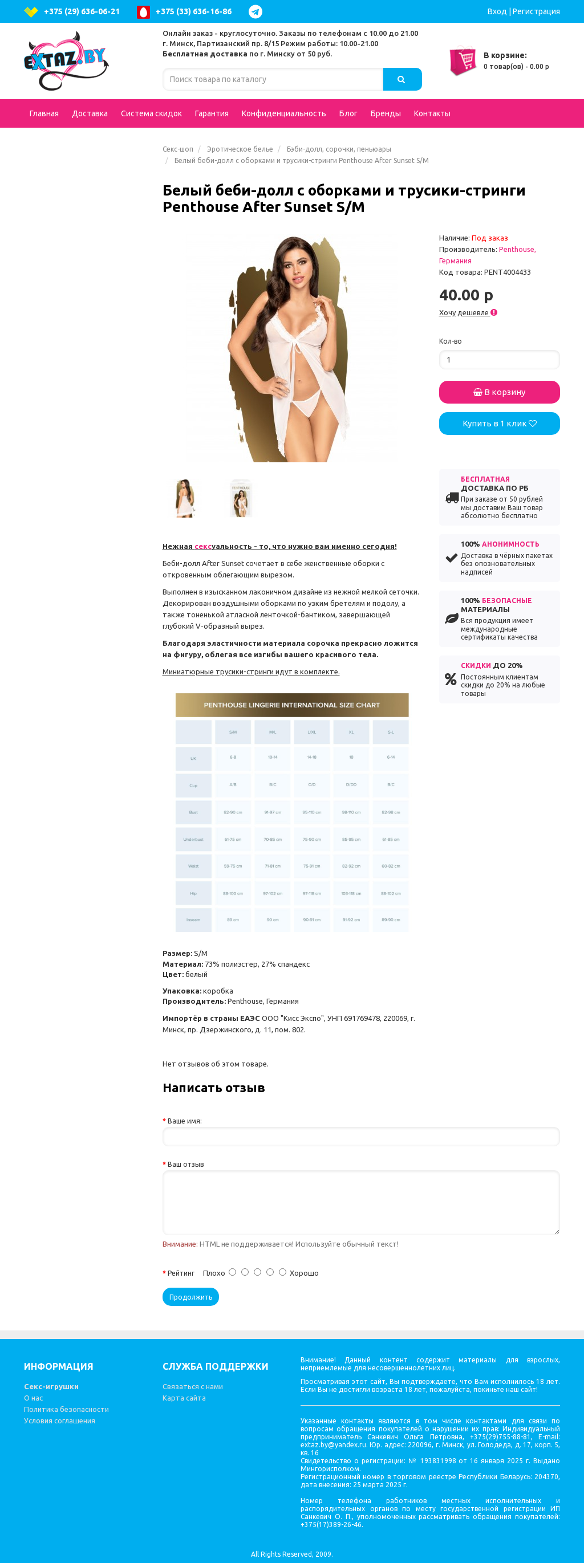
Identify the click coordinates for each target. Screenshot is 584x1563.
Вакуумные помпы (86, 732)
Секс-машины (65, 823)
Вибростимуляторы (86, 561)
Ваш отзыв (186, 1164)
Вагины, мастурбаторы (86, 332)
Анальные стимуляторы (86, 281)
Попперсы (86, 424)
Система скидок (151, 113)
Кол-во (450, 341)
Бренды (386, 113)
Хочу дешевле (468, 312)
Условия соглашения (59, 1420)
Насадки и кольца (86, 492)
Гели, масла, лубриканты (86, 658)
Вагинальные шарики (86, 709)
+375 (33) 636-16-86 (184, 12)
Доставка (90, 113)
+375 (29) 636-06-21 (72, 12)
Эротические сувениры (83, 777)
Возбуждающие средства (86, 361)
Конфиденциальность (284, 113)
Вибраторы (86, 207)
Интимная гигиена (74, 310)
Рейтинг (181, 1273)
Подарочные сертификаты (63, 155)
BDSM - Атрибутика (86, 446)
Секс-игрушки (51, 1386)
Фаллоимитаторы (86, 253)
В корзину (499, 392)
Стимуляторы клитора (82, 686)
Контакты (432, 113)
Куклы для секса (69, 230)
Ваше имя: (185, 1121)
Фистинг (54, 538)
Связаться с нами (193, 1386)
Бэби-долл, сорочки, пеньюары (339, 149)
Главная (44, 113)
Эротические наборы (79, 583)
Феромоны (86, 800)
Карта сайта (184, 1398)
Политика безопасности (66, 1409)
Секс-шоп (178, 149)
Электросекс (63, 606)
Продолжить (190, 1297)
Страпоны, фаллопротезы (86, 395)
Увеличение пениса (76, 515)
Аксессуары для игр (86, 469)
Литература (61, 845)
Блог (348, 113)
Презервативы (67, 754)
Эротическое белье (240, 149)
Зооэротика (61, 629)
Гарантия (212, 113)
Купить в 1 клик (500, 423)
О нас (33, 1398)
